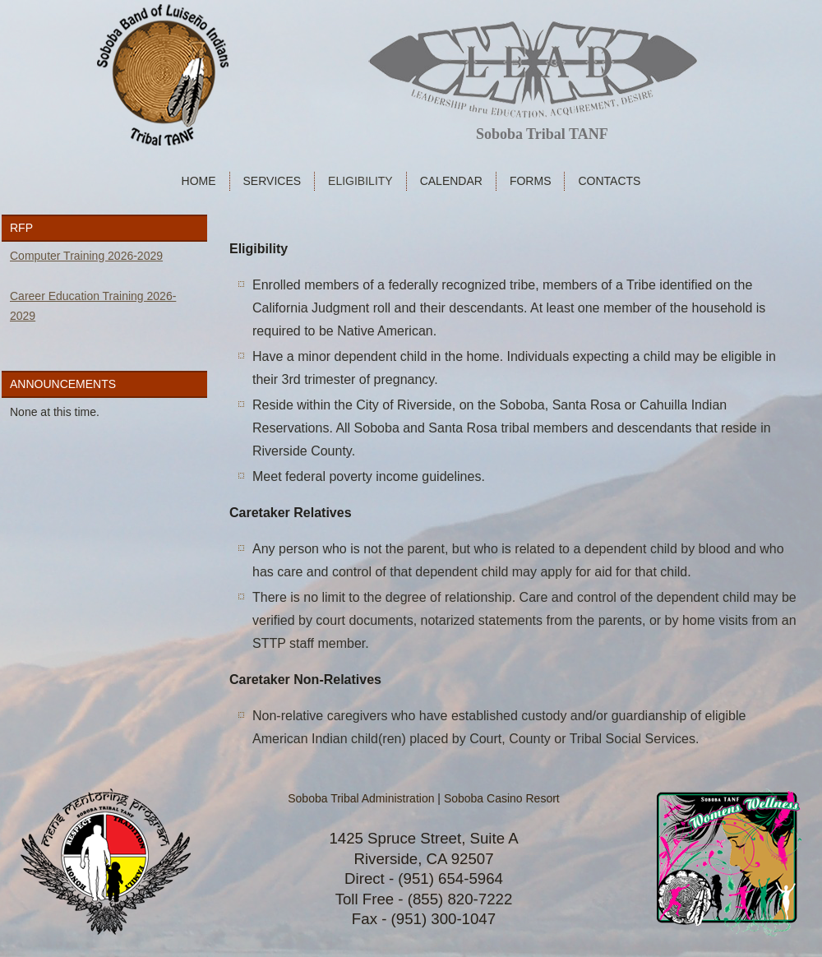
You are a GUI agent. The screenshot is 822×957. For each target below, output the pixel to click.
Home (199, 180)
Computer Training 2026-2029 (86, 255)
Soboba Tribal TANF (542, 134)
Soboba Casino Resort (502, 798)
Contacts (609, 180)
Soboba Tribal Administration (361, 798)
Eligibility (360, 180)
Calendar (451, 180)
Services (272, 180)
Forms (531, 180)
